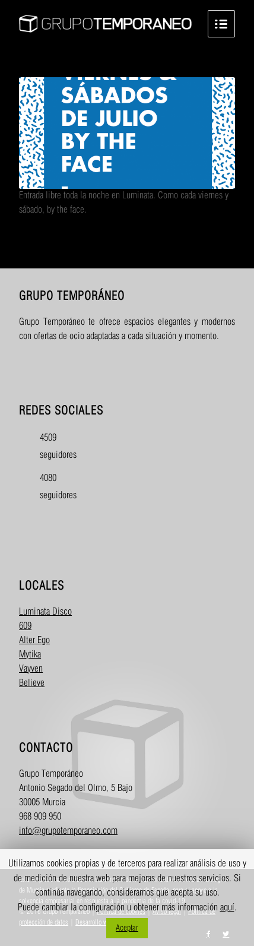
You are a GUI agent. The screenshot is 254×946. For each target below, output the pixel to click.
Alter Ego (34, 640)
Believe (32, 683)
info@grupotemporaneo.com (68, 831)
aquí (227, 907)
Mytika (30, 654)
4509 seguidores (50, 447)
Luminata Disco (45, 612)
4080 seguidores (50, 487)
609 (25, 626)
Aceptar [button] (127, 928)
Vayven (31, 669)
